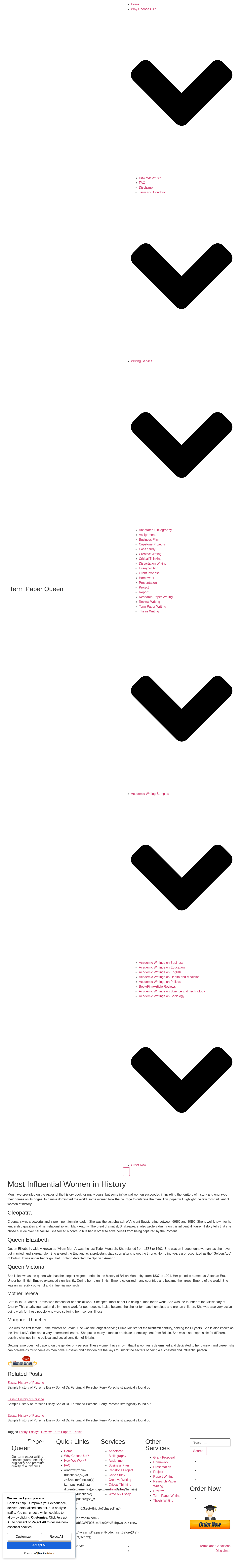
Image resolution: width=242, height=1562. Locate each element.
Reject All (56, 1536)
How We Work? (150, 178)
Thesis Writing (149, 611)
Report (143, 592)
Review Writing (149, 601)
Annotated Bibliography (155, 530)
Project (144, 587)
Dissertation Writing (152, 563)
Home (135, 4)
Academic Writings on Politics (160, 981)
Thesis (77, 1432)
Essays (34, 1432)
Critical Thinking (150, 558)
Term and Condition (153, 192)
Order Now (138, 1165)
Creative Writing (150, 554)
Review (46, 1432)
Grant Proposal (149, 573)
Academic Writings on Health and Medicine (169, 977)
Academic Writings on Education (162, 967)
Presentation (148, 582)
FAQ (142, 182)
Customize (23, 1536)
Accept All (39, 1545)
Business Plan (149, 539)
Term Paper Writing (152, 606)
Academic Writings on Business (161, 962)
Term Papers (62, 1432)
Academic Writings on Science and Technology (172, 991)
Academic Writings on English (160, 972)
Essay (23, 1432)
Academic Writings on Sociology (161, 996)
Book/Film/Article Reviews (157, 986)
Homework (146, 578)
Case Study (147, 549)
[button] (1, 1559)
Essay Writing (148, 568)
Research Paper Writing (156, 597)
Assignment (147, 534)
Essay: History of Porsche (26, 1382)
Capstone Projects (152, 544)
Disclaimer (146, 187)
